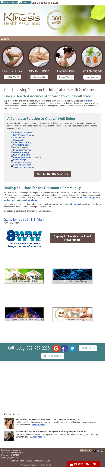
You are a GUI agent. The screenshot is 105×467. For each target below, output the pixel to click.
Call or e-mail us (76, 204)
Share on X (94, 451)
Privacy (29, 461)
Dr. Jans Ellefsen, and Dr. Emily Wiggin (24, 219)
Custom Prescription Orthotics (27, 157)
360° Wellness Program (23, 135)
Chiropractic (18, 140)
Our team (88, 101)
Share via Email (102, 451)
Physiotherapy (19, 160)
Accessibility (38, 461)
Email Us (24, 2)
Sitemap (48, 461)
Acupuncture (19, 137)
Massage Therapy (21, 152)
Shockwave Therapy (22, 162)
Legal (22, 461)
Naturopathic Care (21, 155)
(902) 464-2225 (49, 3)
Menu (5, 39)
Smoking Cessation (22, 165)
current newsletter (28, 200)
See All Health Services (52, 174)
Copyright (14, 461)
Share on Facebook (98, 451)
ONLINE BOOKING (9, 2)
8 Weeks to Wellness (22, 132)
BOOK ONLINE (83, 464)
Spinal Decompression (23, 167)
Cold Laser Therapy (22, 142)
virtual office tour (84, 197)
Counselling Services (23, 145)
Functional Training (22, 150)
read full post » (39, 425)
